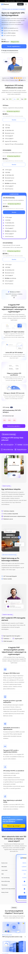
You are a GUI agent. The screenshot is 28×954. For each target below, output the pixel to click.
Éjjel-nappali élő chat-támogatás (11, 636)
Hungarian (19, 1)
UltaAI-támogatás (8, 641)
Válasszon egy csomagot (14, 826)
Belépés (20, 4)
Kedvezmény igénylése (14, 426)
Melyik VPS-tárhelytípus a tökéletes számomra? (14, 293)
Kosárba (14, 119)
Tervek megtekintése (14, 46)
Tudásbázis (6, 638)
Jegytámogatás (18, 638)
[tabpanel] (14, 738)
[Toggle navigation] (26, 4)
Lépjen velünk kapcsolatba (10, 1)
